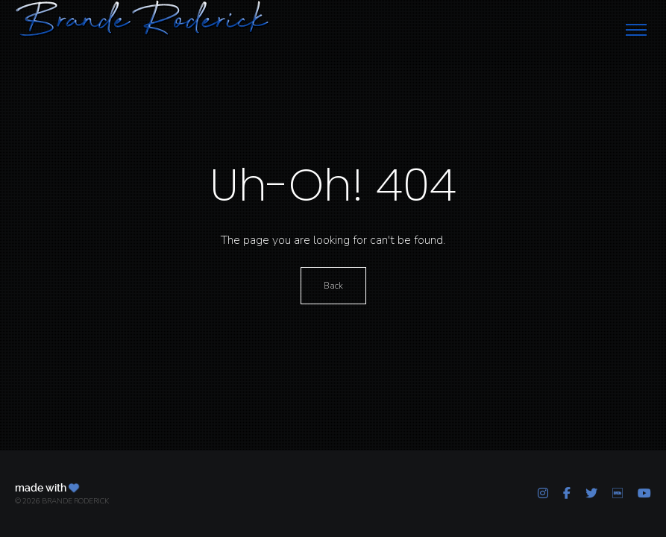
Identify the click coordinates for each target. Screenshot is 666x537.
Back (333, 286)
